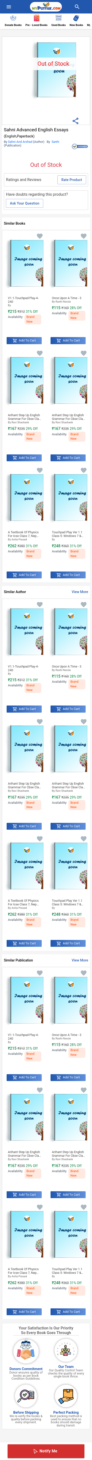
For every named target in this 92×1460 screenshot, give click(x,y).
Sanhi (56, 142)
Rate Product (72, 180)
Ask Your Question (24, 203)
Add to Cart (24, 340)
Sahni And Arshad (20, 142)
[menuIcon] (9, 7)
